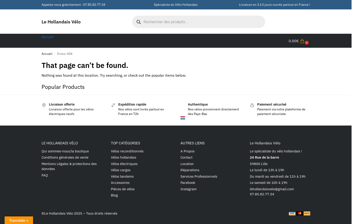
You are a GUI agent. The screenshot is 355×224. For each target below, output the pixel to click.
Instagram (188, 189)
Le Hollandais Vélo (61, 22)
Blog (114, 195)
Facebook (187, 182)
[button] (299, 41)
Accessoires (120, 182)
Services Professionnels (198, 176)
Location (187, 164)
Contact (186, 157)
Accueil (47, 54)
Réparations (189, 170)
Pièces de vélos (123, 189)
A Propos (187, 151)
